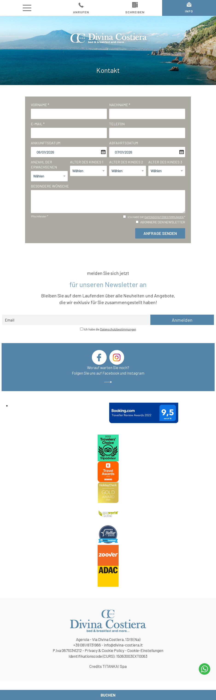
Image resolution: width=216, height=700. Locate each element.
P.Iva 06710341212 (67, 650)
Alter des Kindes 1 (86, 162)
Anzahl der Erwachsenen (44, 164)
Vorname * (40, 104)
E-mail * (38, 124)
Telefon (117, 124)
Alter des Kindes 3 (165, 162)
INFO (189, 7)
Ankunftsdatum (45, 143)
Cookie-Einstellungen (145, 650)
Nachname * (119, 104)
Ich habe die (110, 329)
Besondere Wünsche (50, 186)
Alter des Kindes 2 (126, 162)
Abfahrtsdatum (123, 143)
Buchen (108, 695)
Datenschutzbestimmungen (164, 217)
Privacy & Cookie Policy (104, 650)
